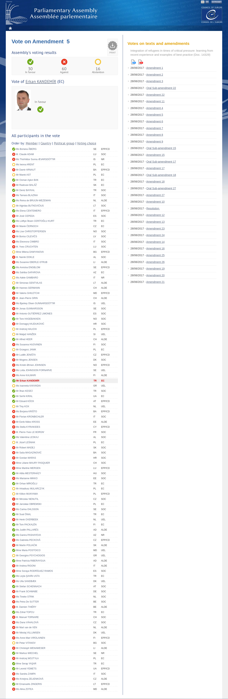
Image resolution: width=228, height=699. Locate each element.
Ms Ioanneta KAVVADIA (28, 385)
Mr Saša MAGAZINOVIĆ (29, 452)
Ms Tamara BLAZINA (27, 195)
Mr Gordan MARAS (26, 458)
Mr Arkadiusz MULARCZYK (30, 488)
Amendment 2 (154, 74)
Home (10, 28)
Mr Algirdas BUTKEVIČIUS (30, 205)
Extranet (216, 2)
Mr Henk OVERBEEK (27, 519)
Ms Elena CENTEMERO (28, 210)
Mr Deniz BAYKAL (25, 190)
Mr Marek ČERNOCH (27, 226)
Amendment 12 (155, 215)
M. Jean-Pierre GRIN (27, 298)
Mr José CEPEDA (25, 216)
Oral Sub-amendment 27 (161, 188)
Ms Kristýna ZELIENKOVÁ (29, 679)
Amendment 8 (154, 134)
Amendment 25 (155, 255)
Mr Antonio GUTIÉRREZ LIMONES (34, 313)
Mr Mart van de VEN (26, 627)
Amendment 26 (155, 262)
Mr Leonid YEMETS (26, 668)
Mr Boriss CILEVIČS (26, 236)
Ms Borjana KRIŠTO (26, 411)
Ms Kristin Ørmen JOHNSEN (31, 365)
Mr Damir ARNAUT (26, 169)
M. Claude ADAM (25, 154)
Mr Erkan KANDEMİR (27, 380)
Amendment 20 (155, 275)
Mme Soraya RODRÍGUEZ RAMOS (34, 571)
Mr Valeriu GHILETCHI (27, 293)
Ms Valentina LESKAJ (27, 437)
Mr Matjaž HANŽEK (26, 334)
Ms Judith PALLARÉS (27, 529)
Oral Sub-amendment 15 (161, 148)
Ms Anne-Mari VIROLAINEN (30, 638)
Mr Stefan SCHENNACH (28, 586)
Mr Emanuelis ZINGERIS (29, 684)
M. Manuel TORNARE (27, 617)
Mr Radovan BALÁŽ (26, 185)
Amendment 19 (155, 268)
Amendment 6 (154, 121)
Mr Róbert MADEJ (25, 447)
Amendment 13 (155, 221)
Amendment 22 (155, 94)
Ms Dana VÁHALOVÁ (27, 622)
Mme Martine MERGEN (28, 468)
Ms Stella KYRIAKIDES (28, 427)
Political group (64, 143)
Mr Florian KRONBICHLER (30, 416)
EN (203, 2)
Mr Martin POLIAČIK (26, 545)
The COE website (212, 14)
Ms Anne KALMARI (26, 375)
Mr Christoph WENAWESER (30, 648)
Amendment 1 (154, 67)
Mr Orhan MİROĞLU (26, 483)
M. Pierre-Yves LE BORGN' (30, 432)
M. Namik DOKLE (25, 257)
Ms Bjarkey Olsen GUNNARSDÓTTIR (35, 303)
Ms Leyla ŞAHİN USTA (28, 576)
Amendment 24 (155, 235)
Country (46, 143)
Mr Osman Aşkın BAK (27, 180)
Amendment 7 (154, 128)
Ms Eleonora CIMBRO (27, 241)
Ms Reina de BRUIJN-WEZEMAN (33, 200)
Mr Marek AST (23, 174)
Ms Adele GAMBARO (27, 277)
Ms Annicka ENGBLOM (28, 267)
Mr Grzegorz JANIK (26, 349)
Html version (133, 62)
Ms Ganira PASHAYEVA (28, 535)
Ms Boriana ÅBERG (26, 149)
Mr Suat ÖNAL (23, 514)
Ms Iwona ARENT (25, 164)
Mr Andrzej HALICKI (26, 329)
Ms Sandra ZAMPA (26, 674)
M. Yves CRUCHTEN (27, 246)
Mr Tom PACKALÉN (26, 524)
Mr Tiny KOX (22, 406)
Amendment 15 (155, 154)
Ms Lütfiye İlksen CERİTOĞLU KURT (35, 221)
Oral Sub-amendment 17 (161, 161)
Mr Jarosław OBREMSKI (28, 504)
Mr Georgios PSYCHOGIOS (30, 555)
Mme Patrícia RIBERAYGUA (30, 560)
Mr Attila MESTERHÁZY (28, 473)
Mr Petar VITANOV (26, 643)
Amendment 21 (155, 281)
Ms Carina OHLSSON (27, 509)
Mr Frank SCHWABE (27, 591)
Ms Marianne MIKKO (26, 478)
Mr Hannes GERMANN (28, 288)
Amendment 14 (155, 241)
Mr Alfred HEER (24, 339)
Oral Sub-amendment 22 (161, 88)
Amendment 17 (155, 168)
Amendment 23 (155, 228)
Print (112, 52)
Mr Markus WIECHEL (27, 653)
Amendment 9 (154, 141)
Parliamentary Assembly (52, 14)
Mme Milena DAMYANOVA (30, 252)
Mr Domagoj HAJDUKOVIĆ (30, 324)
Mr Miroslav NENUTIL (27, 499)
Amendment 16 (155, 248)
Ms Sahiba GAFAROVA (28, 272)
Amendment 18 (155, 181)
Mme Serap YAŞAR (26, 663)
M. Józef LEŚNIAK (25, 442)
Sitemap (9, 2)
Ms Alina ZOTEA (24, 689)
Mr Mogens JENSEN (26, 359)
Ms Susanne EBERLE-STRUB (31, 262)
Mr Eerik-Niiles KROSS (28, 422)
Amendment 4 (154, 108)
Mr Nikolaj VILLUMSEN (28, 632)
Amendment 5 (154, 114)
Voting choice (86, 143)
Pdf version (140, 62)
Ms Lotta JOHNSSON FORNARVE (34, 370)
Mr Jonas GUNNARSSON (29, 308)
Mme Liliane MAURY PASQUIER (33, 463)
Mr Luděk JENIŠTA (26, 354)
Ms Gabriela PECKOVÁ (28, 540)
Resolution (153, 208)
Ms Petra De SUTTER (27, 601)
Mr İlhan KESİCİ (24, 391)
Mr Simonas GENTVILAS (29, 283)
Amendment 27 (155, 195)
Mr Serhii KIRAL (24, 396)
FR (207, 2)
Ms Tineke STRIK (25, 596)
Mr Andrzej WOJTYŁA (27, 658)
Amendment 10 (155, 201)
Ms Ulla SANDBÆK (26, 581)
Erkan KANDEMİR (41, 81)
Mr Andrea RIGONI (26, 565)
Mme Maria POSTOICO (28, 550)
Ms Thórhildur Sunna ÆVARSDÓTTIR (35, 159)
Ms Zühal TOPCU (25, 612)
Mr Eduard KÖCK (25, 401)
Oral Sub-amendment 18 (161, 175)
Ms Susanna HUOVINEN (29, 344)
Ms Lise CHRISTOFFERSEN (31, 231)
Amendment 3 (154, 81)
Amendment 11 (155, 101)
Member (32, 143)
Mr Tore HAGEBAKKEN (28, 318)
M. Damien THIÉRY (26, 607)
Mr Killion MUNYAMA (27, 493)
